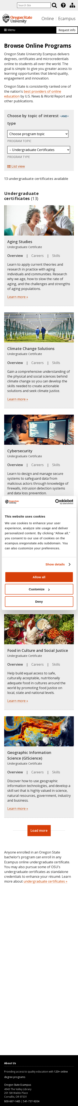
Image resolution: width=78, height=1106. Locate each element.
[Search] (54, 5)
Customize (39, 589)
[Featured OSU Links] (63, 5)
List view (16, 166)
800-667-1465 (12, 1101)
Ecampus (67, 18)
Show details (55, 564)
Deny (39, 601)
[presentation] (63, 5)
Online (48, 18)
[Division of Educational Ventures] (72, 5)
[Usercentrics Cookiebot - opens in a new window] (55, 502)
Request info (67, 30)
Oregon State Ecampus (17, 1085)
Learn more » (17, 297)
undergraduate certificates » (45, 881)
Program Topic (19, 141)
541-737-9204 (31, 1101)
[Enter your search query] (34, 5)
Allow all (39, 577)
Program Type (18, 157)
